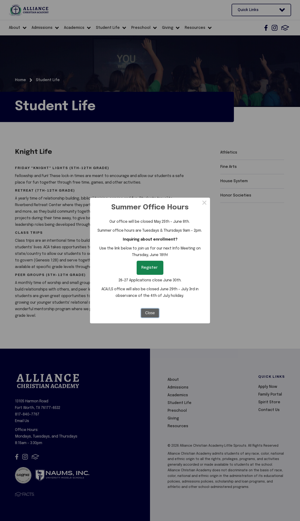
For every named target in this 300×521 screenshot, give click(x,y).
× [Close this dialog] (204, 203)
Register (150, 268)
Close (150, 313)
